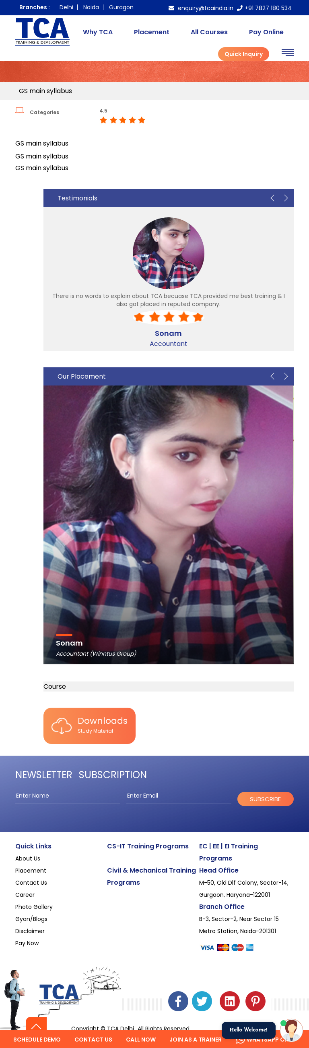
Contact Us (31, 883)
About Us (27, 858)
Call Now (141, 1039)
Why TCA (98, 32)
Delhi (66, 7)
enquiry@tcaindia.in (201, 8)
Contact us (93, 1039)
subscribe (265, 799)
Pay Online (266, 32)
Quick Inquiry (244, 54)
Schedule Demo (37, 1039)
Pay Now (27, 943)
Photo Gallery (34, 907)
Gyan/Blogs (31, 919)
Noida (91, 7)
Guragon (121, 7)
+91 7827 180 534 (264, 8)
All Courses (209, 32)
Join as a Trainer (195, 1039)
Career (25, 895)
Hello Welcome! (249, 1030)
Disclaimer (30, 931)
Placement (151, 32)
